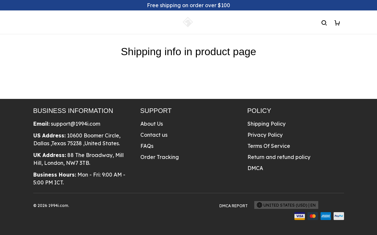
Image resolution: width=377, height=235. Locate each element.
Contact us (153, 135)
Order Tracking (159, 157)
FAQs (146, 146)
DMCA (255, 168)
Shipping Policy (266, 123)
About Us (151, 123)
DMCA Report (233, 205)
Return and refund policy (278, 157)
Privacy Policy (265, 135)
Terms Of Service (268, 146)
